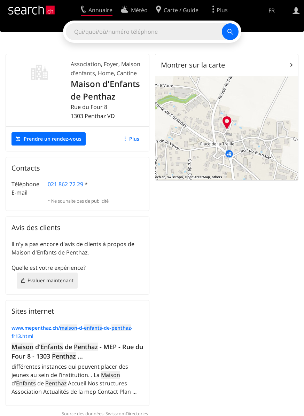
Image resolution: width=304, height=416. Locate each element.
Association (86, 64)
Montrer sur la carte (193, 65)
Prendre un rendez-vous (52, 138)
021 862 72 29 (65, 184)
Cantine (127, 73)
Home (106, 73)
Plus (134, 138)
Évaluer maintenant (50, 280)
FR (271, 10)
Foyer (111, 64)
